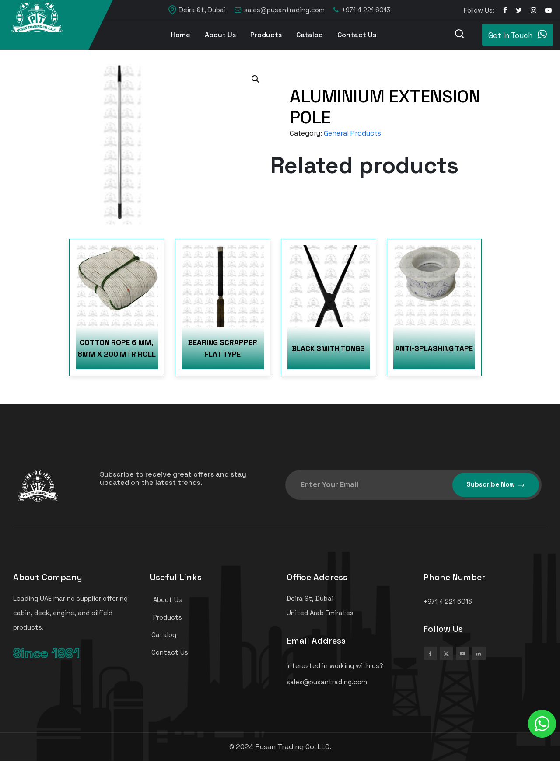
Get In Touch (517, 34)
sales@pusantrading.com (279, 10)
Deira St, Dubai (197, 10)
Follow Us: (479, 10)
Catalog (309, 34)
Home (180, 34)
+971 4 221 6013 (361, 10)
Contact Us (356, 34)
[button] (255, 79)
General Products (352, 133)
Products (266, 34)
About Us (220, 34)
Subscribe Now (495, 485)
